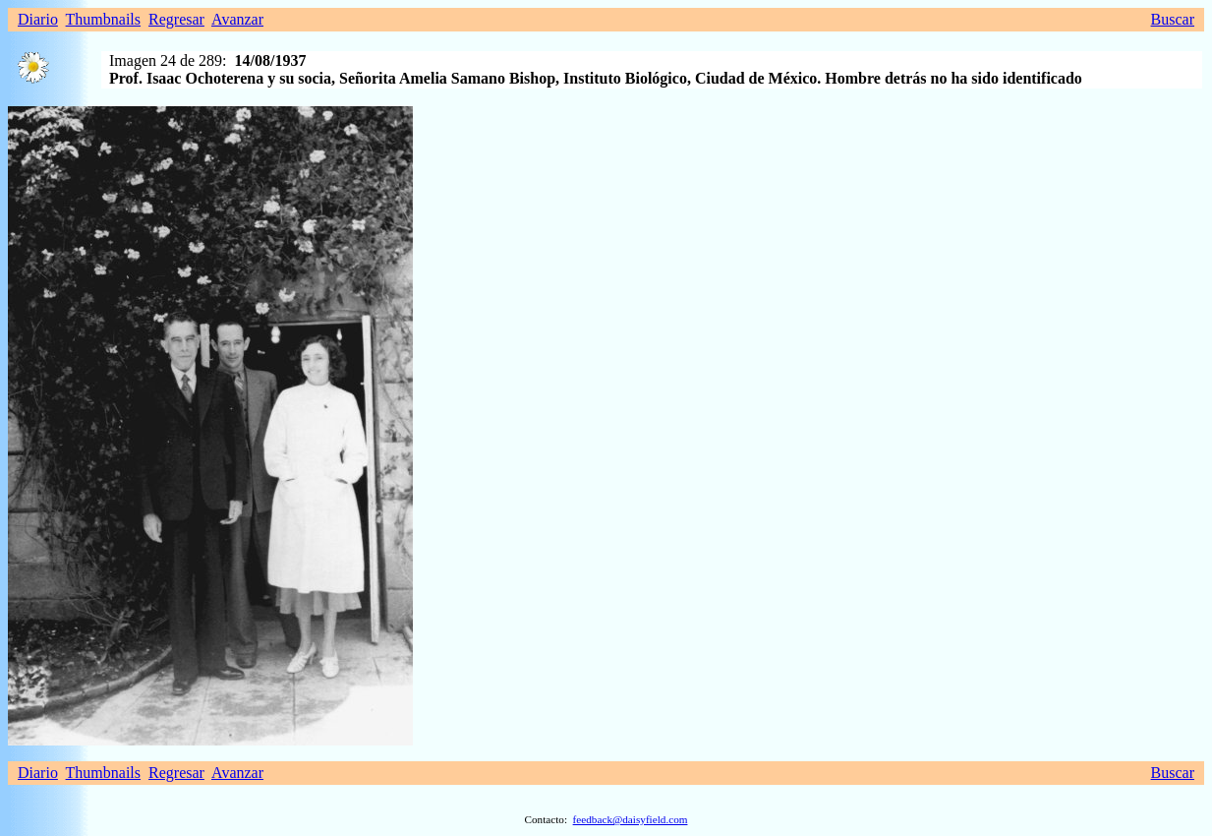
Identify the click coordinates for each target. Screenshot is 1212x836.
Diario (38, 19)
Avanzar (237, 19)
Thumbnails (103, 19)
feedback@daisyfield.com (630, 819)
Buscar (1172, 19)
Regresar (176, 19)
